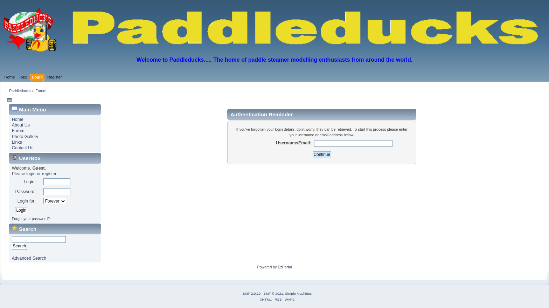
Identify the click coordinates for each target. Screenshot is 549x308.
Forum (18, 130)
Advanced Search (29, 258)
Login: (30, 181)
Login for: (27, 201)
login (30, 173)
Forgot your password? (31, 219)
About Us (21, 125)
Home (17, 119)
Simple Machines (298, 293)
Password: (25, 191)
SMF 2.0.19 (252, 293)
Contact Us (23, 147)
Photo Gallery (25, 136)
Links (17, 142)
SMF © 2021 (273, 293)
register (49, 173)
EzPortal (285, 267)
